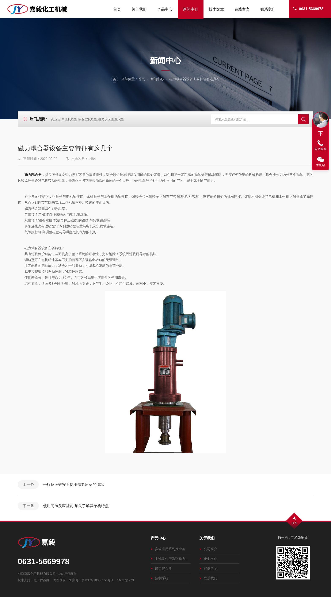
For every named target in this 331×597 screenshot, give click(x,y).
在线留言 (242, 9)
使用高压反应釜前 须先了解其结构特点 (76, 506)
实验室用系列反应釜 (168, 549)
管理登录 (59, 580)
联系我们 (267, 9)
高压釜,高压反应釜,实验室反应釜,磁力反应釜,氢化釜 (87, 119)
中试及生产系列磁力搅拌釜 (171, 558)
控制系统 (159, 578)
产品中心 (164, 9)
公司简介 (208, 549)
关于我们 (139, 9)
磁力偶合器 (161, 568)
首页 (117, 9)
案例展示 (208, 568)
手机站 (320, 165)
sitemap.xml (125, 580)
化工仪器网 (41, 580)
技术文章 (216, 9)
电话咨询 (320, 149)
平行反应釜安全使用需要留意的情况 (73, 484)
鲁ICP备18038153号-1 (97, 580)
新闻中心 (190, 9)
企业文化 (208, 558)
